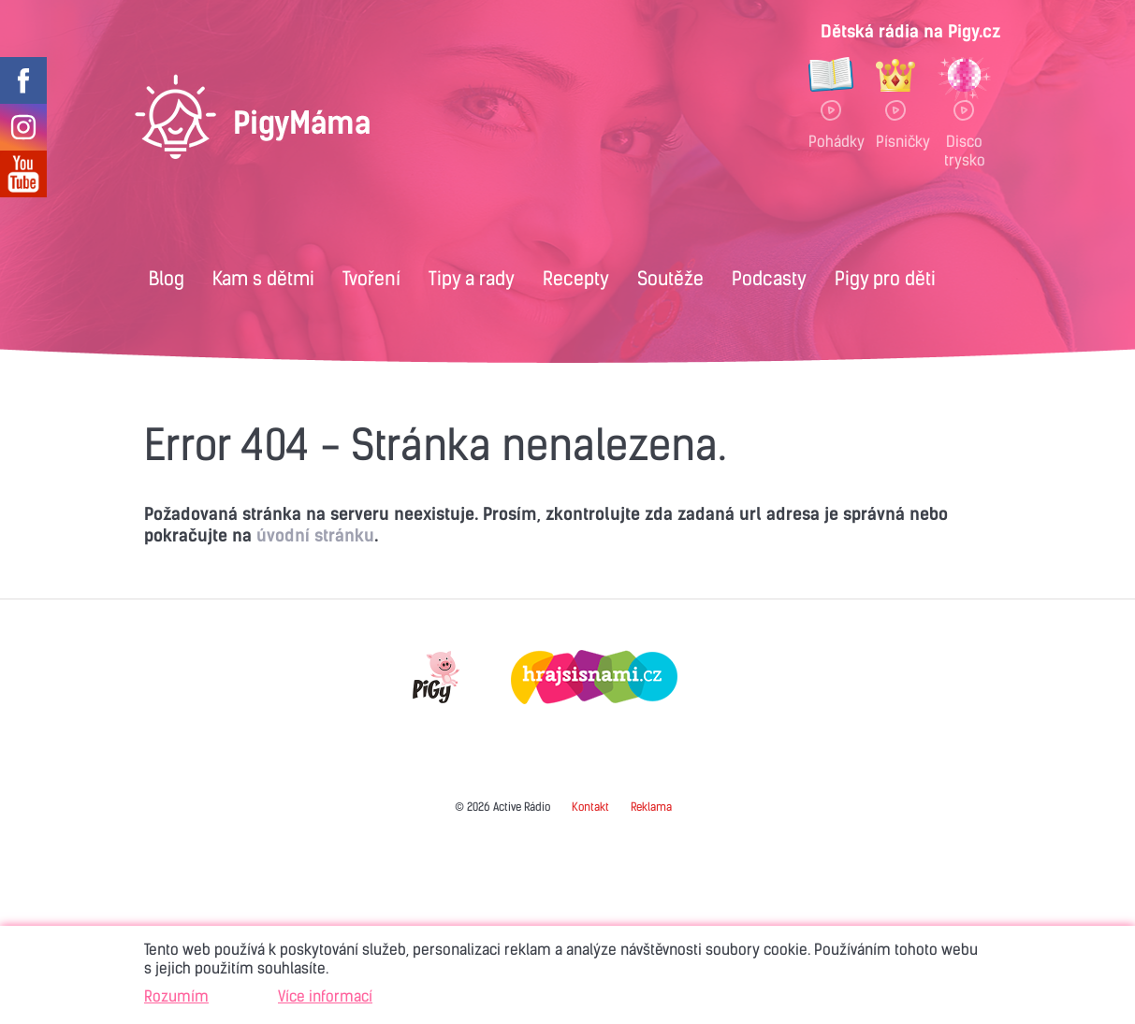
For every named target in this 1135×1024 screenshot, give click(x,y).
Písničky (895, 141)
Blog (166, 278)
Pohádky (830, 141)
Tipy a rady (472, 278)
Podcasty (769, 278)
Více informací (325, 996)
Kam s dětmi (263, 278)
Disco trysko (964, 150)
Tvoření (371, 278)
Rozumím (176, 996)
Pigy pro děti (885, 278)
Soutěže (670, 278)
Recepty (576, 278)
